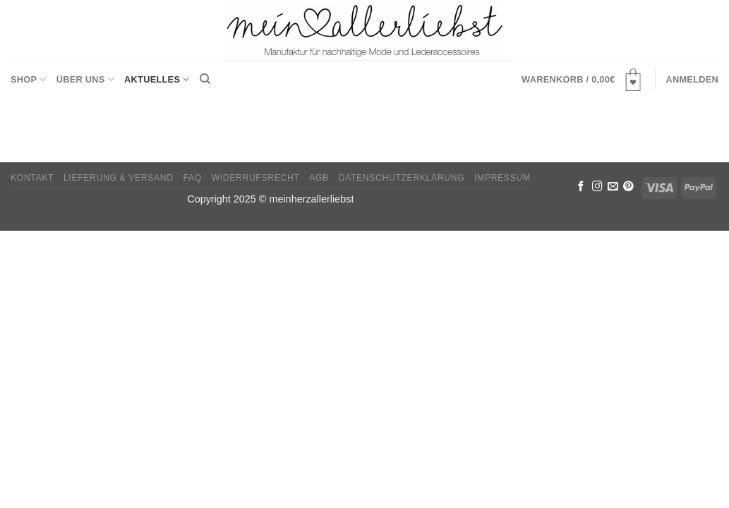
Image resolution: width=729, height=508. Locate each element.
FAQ (192, 178)
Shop (29, 79)
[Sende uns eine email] (613, 187)
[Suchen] (205, 79)
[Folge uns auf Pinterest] (628, 187)
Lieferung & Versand (119, 178)
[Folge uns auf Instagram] (597, 187)
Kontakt (32, 178)
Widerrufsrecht (256, 178)
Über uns (85, 79)
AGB (319, 178)
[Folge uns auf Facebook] (581, 187)
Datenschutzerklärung (402, 178)
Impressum (502, 178)
